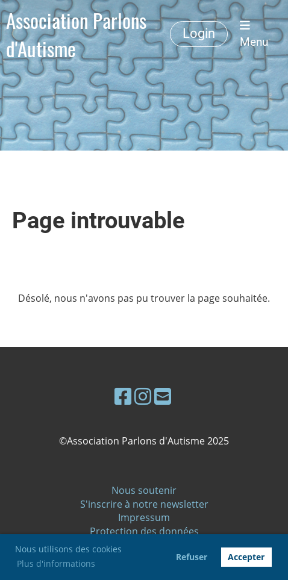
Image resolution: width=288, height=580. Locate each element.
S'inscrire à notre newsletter (144, 504)
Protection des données (144, 531)
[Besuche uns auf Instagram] (142, 396)
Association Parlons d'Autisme (76, 34)
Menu (254, 34)
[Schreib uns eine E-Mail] (162, 396)
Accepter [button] (246, 557)
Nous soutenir (144, 490)
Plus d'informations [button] (56, 563)
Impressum (144, 517)
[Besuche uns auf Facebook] (122, 396)
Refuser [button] (191, 557)
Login (199, 33)
